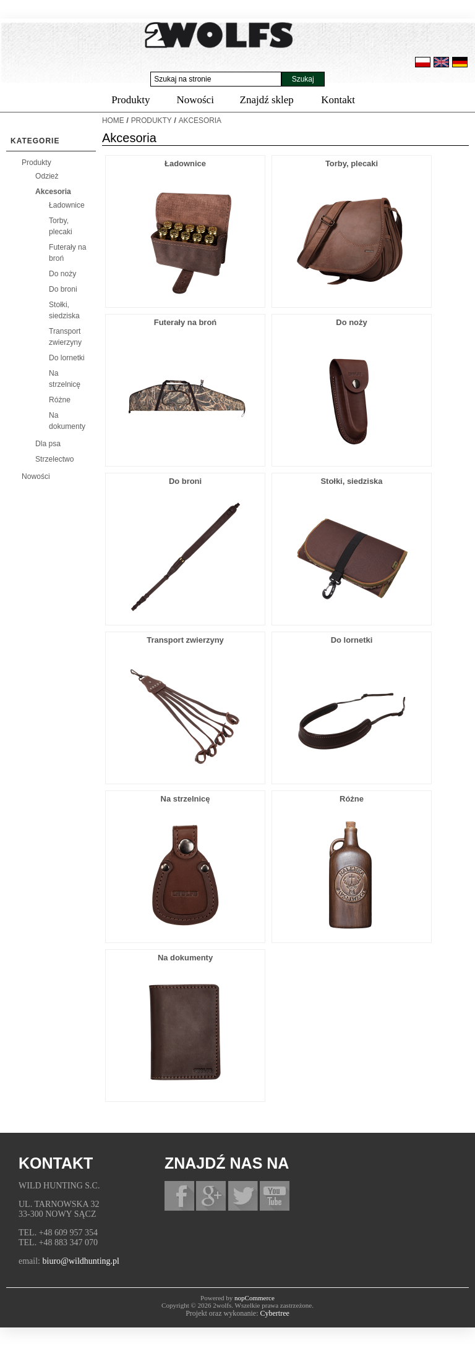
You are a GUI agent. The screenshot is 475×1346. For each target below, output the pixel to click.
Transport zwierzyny (185, 640)
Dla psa (48, 443)
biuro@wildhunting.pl (81, 1261)
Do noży (62, 273)
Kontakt (338, 100)
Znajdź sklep (267, 100)
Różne (60, 400)
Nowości (194, 100)
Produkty (130, 100)
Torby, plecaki (351, 163)
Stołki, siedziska (351, 481)
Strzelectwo (54, 459)
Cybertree (274, 1313)
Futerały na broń (185, 322)
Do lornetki (67, 357)
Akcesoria (53, 191)
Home (113, 120)
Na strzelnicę (185, 798)
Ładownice (67, 205)
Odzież (47, 176)
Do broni (63, 289)
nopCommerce (254, 1298)
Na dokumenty (185, 957)
